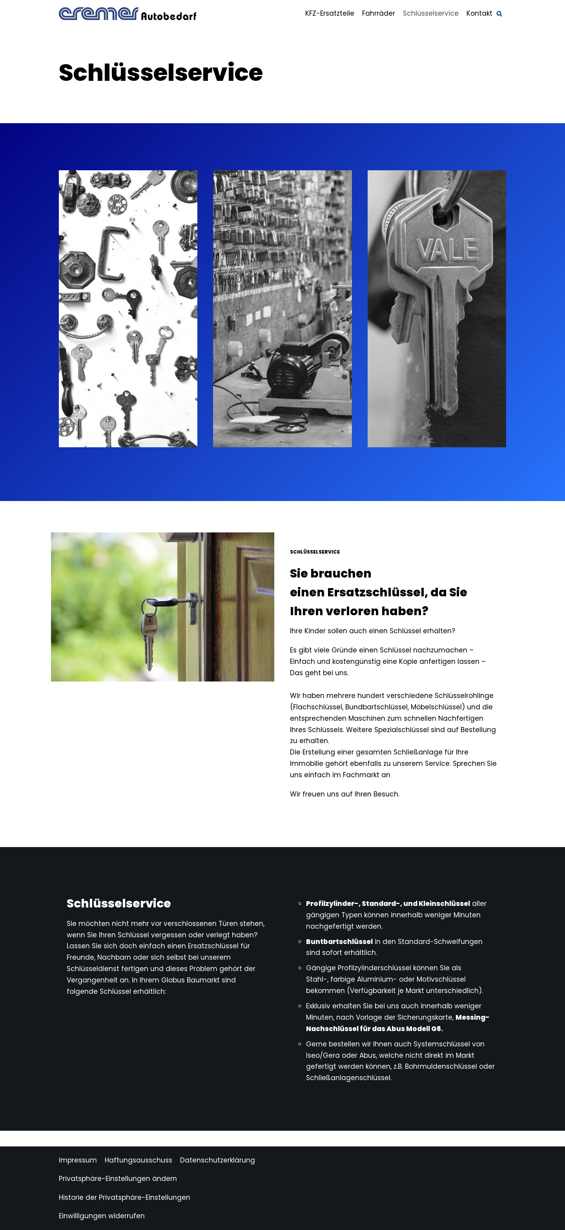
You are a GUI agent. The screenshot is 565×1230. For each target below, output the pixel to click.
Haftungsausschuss (138, 1160)
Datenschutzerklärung (217, 1160)
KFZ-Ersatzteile (329, 13)
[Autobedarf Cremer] (127, 13)
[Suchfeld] (499, 13)
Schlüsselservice (431, 13)
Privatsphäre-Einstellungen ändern (118, 1178)
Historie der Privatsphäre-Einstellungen (124, 1197)
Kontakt (479, 13)
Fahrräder (378, 13)
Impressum (78, 1160)
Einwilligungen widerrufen (102, 1216)
